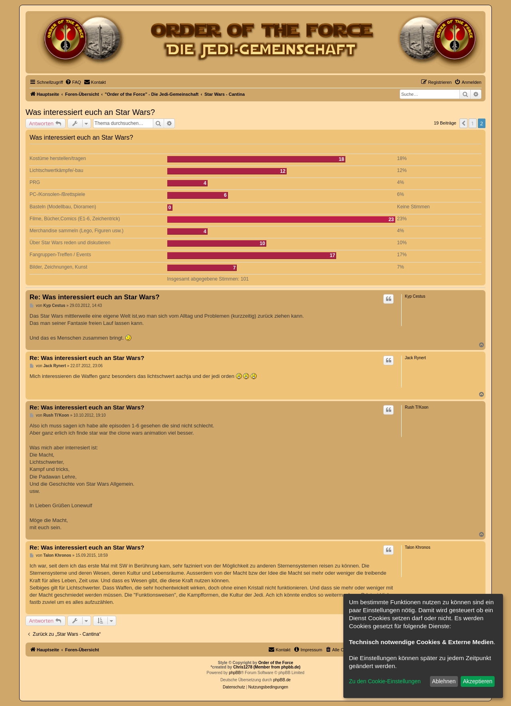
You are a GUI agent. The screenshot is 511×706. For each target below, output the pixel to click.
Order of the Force (275, 663)
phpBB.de (282, 680)
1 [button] (472, 123)
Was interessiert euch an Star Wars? (90, 112)
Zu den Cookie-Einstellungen (385, 681)
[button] (463, 123)
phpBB (235, 672)
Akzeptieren (477, 681)
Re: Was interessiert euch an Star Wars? (95, 297)
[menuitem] (73, 82)
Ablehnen (444, 681)
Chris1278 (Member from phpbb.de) (266, 667)
